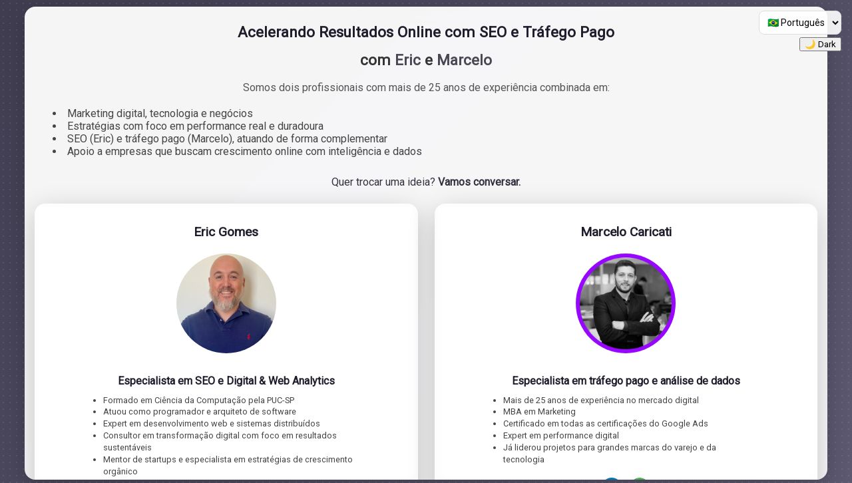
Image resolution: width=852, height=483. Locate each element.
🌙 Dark (820, 44)
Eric (408, 60)
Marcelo (464, 60)
